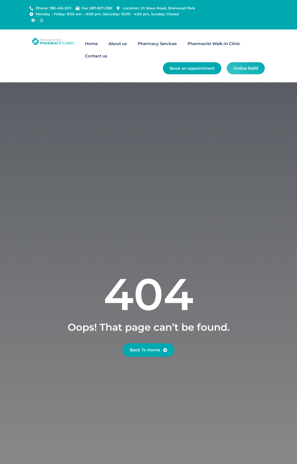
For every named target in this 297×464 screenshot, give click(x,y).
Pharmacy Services (157, 43)
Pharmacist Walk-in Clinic (214, 43)
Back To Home (148, 349)
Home (91, 43)
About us (117, 43)
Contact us (96, 55)
